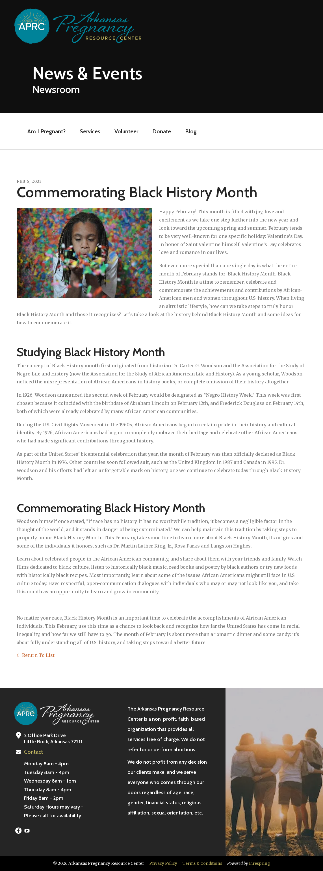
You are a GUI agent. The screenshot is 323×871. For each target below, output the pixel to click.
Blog (191, 131)
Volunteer (126, 131)
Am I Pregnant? (46, 131)
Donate (161, 131)
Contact (33, 752)
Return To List (38, 655)
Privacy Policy (163, 863)
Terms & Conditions (202, 863)
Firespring (259, 863)
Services (90, 131)
